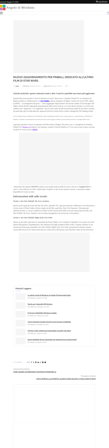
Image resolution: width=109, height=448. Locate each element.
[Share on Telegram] (31, 361)
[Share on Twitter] (21, 361)
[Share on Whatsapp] (28, 361)
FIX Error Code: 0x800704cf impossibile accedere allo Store (26, 337)
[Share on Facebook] (19, 361)
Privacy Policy (48, 423)
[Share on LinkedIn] (23, 361)
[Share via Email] (33, 361)
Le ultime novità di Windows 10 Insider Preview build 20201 (26, 310)
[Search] (108, 13)
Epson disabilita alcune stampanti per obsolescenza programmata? (61, 337)
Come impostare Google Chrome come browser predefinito (59, 323)
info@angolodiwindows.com (58, 412)
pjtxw (4, 86)
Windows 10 (21, 136)
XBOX (40, 139)
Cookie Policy (60, 423)
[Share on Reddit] (26, 361)
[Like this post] (17, 361)
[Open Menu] (1, 13)
